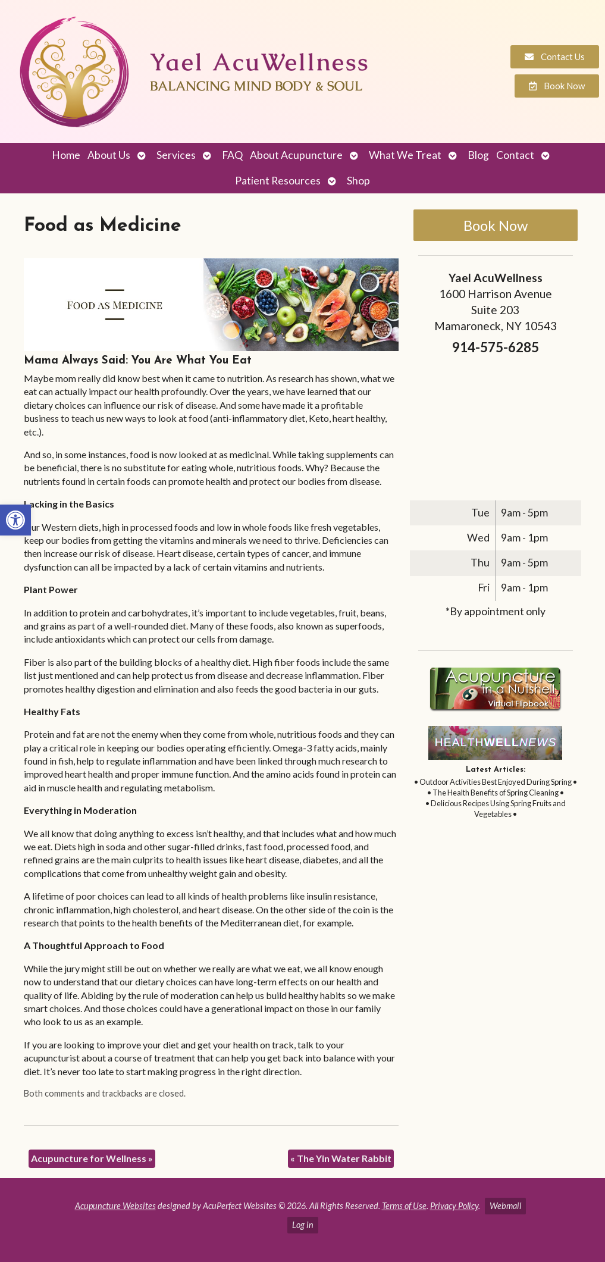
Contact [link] (515, 155)
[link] (15, 520)
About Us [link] (108, 155)
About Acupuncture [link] (296, 155)
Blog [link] (478, 155)
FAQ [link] (232, 155)
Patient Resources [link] (278, 180)
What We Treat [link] (405, 155)
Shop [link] (358, 180)
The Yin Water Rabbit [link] (340, 1158)
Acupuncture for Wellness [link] (92, 1158)
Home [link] (66, 155)
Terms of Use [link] (404, 1206)
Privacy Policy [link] (454, 1206)
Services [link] (176, 155)
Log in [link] (303, 1225)
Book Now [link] (495, 225)
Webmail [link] (505, 1206)
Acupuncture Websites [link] (115, 1206)
